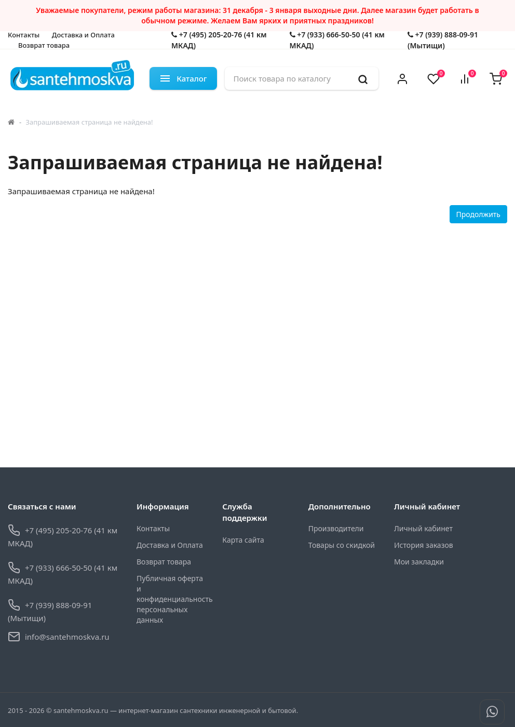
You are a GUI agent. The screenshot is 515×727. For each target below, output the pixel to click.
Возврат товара (44, 45)
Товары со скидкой (341, 545)
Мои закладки (419, 562)
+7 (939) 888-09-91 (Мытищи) (443, 40)
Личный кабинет (423, 528)
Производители (336, 528)
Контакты (23, 34)
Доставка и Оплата (83, 34)
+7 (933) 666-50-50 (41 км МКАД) (337, 40)
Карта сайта (243, 540)
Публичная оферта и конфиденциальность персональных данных (172, 599)
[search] (362, 78)
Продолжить (478, 214)
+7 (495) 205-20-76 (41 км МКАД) (218, 40)
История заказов (423, 545)
